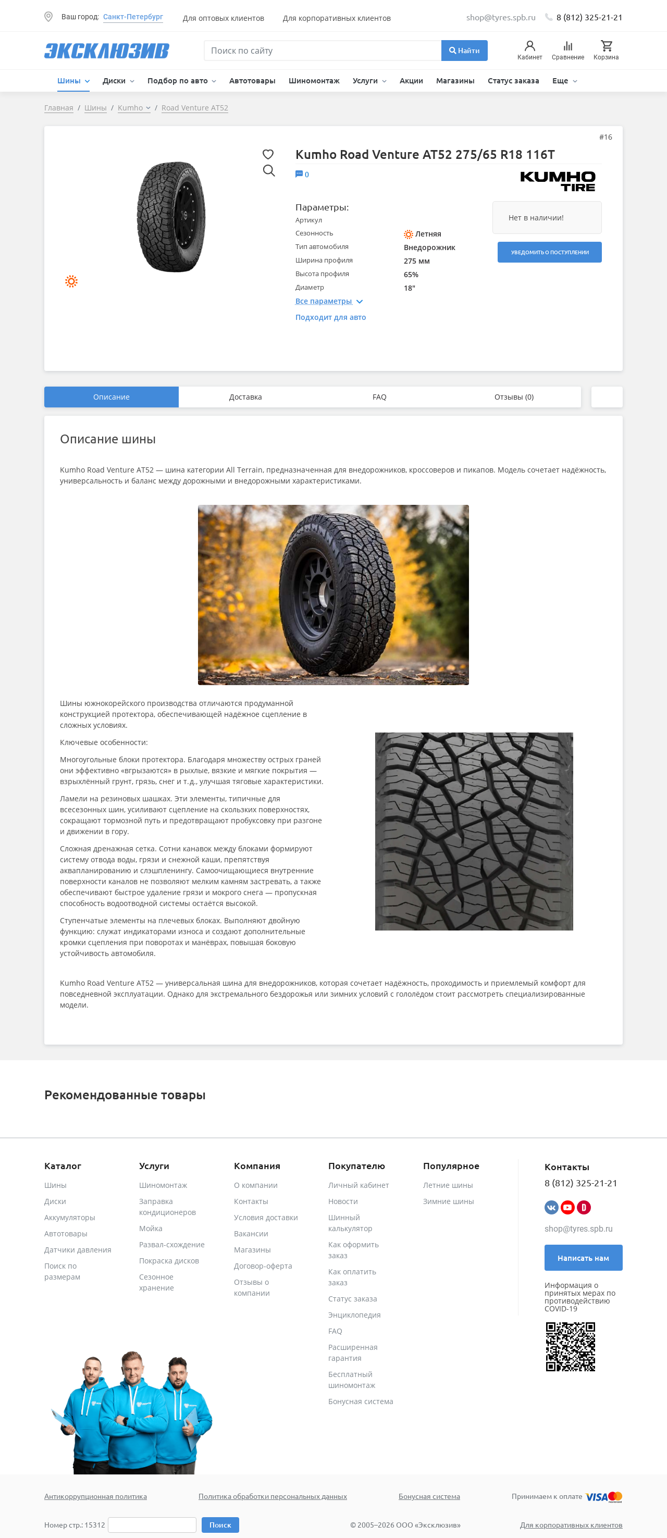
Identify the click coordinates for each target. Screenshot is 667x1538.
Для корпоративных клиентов (337, 18)
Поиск (220, 1525)
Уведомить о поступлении (550, 252)
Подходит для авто (330, 317)
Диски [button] (115, 80)
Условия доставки (266, 1217)
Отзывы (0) (514, 397)
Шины (55, 1185)
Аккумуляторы (69, 1217)
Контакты (251, 1201)
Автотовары (252, 80)
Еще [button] (561, 80)
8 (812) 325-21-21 (590, 16)
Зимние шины (448, 1201)
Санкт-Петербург (133, 17)
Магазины (455, 80)
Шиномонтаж (314, 80)
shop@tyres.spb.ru (579, 1229)
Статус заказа (513, 80)
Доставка (245, 397)
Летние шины (448, 1185)
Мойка (151, 1228)
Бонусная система (360, 1401)
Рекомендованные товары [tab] (125, 1094)
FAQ (380, 397)
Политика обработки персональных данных (273, 1495)
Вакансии (251, 1233)
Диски (55, 1201)
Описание (111, 397)
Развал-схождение (172, 1244)
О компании (256, 1185)
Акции (411, 80)
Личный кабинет (358, 1185)
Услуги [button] (366, 80)
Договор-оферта (263, 1266)
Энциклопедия (354, 1315)
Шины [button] (70, 80)
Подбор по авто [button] (178, 80)
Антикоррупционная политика (95, 1495)
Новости (343, 1201)
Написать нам (583, 1257)
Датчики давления (78, 1250)
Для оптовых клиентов (223, 18)
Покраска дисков (169, 1261)
